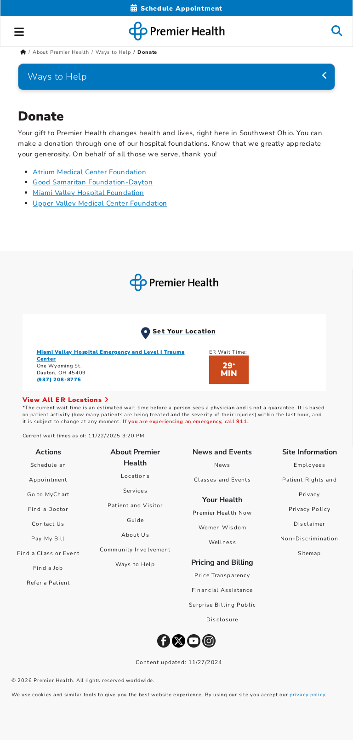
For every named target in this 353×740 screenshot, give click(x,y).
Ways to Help (135, 564)
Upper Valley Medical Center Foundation (100, 203)
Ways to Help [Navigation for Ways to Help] (57, 76)
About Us (135, 535)
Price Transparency (222, 575)
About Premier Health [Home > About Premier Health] (61, 52)
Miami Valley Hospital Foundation (88, 192)
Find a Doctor (48, 509)
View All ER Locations (66, 400)
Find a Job (48, 568)
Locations (135, 476)
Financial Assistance (222, 590)
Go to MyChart (48, 494)
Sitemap (309, 553)
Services (135, 490)
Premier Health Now (222, 512)
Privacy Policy (309, 509)
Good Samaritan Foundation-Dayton (93, 182)
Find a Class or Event (48, 553)
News (222, 465)
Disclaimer (309, 524)
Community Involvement (135, 549)
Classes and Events (222, 479)
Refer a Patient (48, 582)
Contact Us (48, 524)
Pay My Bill (48, 538)
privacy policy (307, 694)
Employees (309, 465)
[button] (19, 30)
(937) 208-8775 (59, 379)
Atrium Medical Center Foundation (89, 172)
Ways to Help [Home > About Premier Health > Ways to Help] (113, 52)
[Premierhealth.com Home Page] (23, 52)
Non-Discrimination (309, 538)
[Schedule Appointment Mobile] (176, 8)
